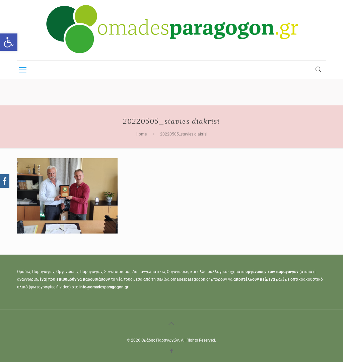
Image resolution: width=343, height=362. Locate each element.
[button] (8, 42)
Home (141, 134)
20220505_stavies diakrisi (183, 134)
